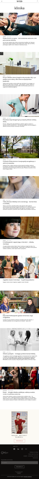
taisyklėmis (19, 473)
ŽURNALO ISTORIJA (34, 452)
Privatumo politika (33, 454)
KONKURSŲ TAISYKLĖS (33, 456)
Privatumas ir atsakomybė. (28, 476)
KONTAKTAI (35, 458)
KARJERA (25, 456)
